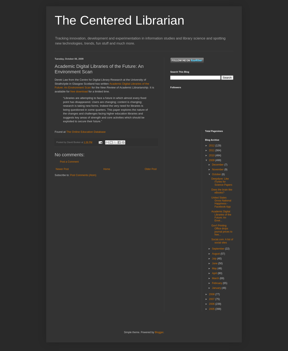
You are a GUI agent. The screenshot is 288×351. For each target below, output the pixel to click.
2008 (212, 294)
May (214, 268)
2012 (212, 145)
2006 (212, 303)
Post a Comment (69, 161)
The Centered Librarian (119, 20)
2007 (212, 299)
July (214, 258)
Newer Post (62, 169)
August (216, 253)
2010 (212, 155)
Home (106, 169)
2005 (212, 309)
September (218, 248)
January (217, 288)
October (217, 174)
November (218, 169)
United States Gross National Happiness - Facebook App (221, 202)
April (215, 273)
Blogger (159, 332)
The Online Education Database (86, 131)
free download (79, 91)
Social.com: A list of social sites (222, 241)
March (216, 278)
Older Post (151, 169)
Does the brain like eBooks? (221, 191)
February (217, 283)
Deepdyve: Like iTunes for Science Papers (221, 181)
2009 (212, 160)
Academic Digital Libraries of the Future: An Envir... (221, 216)
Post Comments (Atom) (83, 175)
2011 (212, 150)
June (215, 263)
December (218, 164)
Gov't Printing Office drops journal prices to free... (221, 230)
